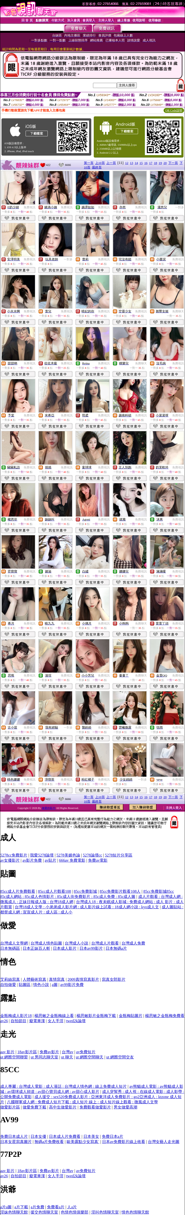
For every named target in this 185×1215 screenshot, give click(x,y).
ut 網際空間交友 (120, 1057)
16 (146, 163)
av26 (4, 1021)
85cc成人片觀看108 (54, 891)
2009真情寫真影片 (83, 979)
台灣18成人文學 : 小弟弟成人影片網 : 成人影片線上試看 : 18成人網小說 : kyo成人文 (87, 907)
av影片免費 (32, 860)
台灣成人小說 (76, 943)
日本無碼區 (10, 948)
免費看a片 (55, 1207)
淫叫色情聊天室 (105, 1212)
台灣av (67, 1052)
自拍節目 (18, 1021)
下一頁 (173, 163)
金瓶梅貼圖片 (130, 1016)
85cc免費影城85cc (158, 891)
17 (150, 163)
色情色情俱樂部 (74, 1212)
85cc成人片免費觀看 (17, 891)
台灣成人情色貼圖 (46, 943)
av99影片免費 (72, 985)
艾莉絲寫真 (10, 979)
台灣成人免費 (133, 943)
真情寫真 (57, 979)
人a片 (72, 1207)
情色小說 (41, 985)
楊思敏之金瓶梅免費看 (165, 1016)
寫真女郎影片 (113, 979)
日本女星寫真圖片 (16, 1142)
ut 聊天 (67, 1057)
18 (155, 163)
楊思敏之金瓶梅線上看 (54, 1016)
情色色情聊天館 (135, 1212)
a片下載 (21, 1207)
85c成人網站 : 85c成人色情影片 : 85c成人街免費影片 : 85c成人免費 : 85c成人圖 (67, 896)
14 (136, 163)
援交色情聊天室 (44, 1212)
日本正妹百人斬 (36, 948)
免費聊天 (178, 311)
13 (131, 163)
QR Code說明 (173, 110)
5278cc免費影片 (13, 855)
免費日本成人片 (14, 1136)
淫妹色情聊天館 (14, 1212)
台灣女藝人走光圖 (163, 1142)
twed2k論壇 (76, 1021)
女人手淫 (55, 1021)
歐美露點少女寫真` (83, 1142)
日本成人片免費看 (64, 1136)
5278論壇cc (92, 855)
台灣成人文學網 (14, 943)
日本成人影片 (65, 948)
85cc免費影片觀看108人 (120, 891)
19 (160, 163)
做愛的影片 (49, 807)
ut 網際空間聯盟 (14, 1057)
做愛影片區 (10, 1107)
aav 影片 (7, 1052)
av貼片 (50, 860)
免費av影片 (49, 1052)
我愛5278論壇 (42, 855)
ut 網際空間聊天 (89, 1057)
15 (141, 163)
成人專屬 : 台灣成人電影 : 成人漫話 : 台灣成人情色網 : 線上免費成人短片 (63, 1086)
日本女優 (38, 1136)
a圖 (55, 985)
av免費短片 (85, 1052)
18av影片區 (27, 1052)
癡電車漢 (37, 1021)
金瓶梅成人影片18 (16, 1016)
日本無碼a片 (116, 948)
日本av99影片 (91, 948)
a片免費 (37, 1207)
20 (165, 163)
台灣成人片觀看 (105, 943)
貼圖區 (25, 985)
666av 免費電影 (72, 860)
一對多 (179, 207)
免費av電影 (98, 860)
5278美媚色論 (68, 855)
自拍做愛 (8, 985)
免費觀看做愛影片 (95, 1107)
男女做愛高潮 (125, 1107)
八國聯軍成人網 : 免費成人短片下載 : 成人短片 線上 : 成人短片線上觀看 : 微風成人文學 (82, 1102)
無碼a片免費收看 (49, 1142)
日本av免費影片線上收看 (123, 1142)
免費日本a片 (112, 1136)
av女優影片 (10, 860)
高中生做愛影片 (63, 1107)
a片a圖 (6, 1207)
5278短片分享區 (118, 855)
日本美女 (91, 1136)
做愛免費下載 (34, 1107)
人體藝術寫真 (34, 979)
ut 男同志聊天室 (44, 1057)
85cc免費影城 (85, 891)
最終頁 (97, 167)
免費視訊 (29, 207)
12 (126, 163)
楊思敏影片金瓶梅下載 (96, 1016)
